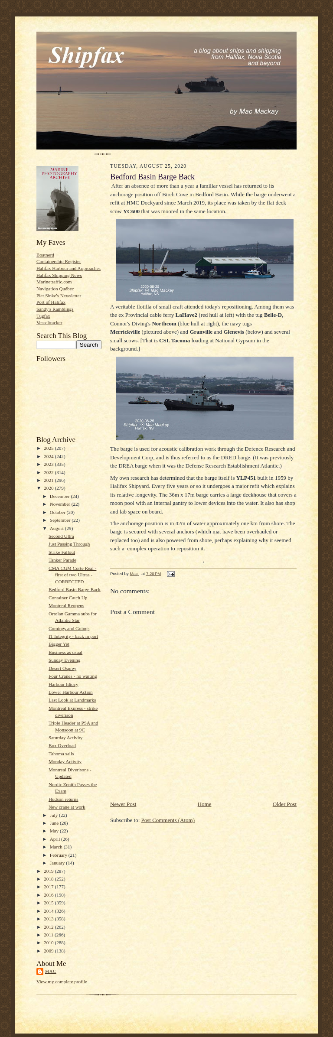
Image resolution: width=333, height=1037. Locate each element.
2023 (49, 464)
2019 (49, 871)
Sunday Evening (65, 660)
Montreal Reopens (66, 605)
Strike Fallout (62, 552)
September (61, 520)
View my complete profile (61, 981)
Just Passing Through (69, 543)
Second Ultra (61, 536)
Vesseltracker (49, 322)
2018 (49, 878)
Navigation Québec (55, 288)
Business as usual (65, 652)
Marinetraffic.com (54, 281)
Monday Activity (65, 761)
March (57, 846)
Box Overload (62, 745)
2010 (49, 942)
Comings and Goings (69, 628)
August (57, 528)
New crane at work (67, 806)
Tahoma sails (61, 753)
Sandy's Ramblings (55, 309)
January (58, 862)
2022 (49, 472)
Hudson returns (63, 799)
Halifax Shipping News (59, 275)
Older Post (285, 804)
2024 (49, 456)
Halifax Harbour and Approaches (68, 268)
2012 (49, 927)
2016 (49, 894)
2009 (49, 950)
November (61, 504)
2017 (49, 886)
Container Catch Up (68, 597)
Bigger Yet (59, 644)
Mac (50, 971)
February (59, 855)
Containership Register (58, 261)
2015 (49, 902)
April (55, 839)
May (55, 830)
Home (205, 804)
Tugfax (43, 316)
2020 (49, 488)
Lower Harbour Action (71, 692)
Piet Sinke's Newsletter (58, 295)
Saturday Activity (66, 737)
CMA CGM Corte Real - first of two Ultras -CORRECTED (72, 575)
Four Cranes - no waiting (73, 676)
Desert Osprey (62, 668)
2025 (49, 448)
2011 (49, 934)
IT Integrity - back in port (73, 636)
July (54, 815)
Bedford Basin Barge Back (75, 589)
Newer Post (123, 804)
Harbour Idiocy (63, 684)
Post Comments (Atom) (168, 820)
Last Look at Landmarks (72, 699)
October (58, 512)
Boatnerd (45, 254)
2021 (49, 480)
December (60, 496)
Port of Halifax (50, 302)
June (55, 823)
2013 (49, 918)
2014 (49, 910)
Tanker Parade (62, 559)
